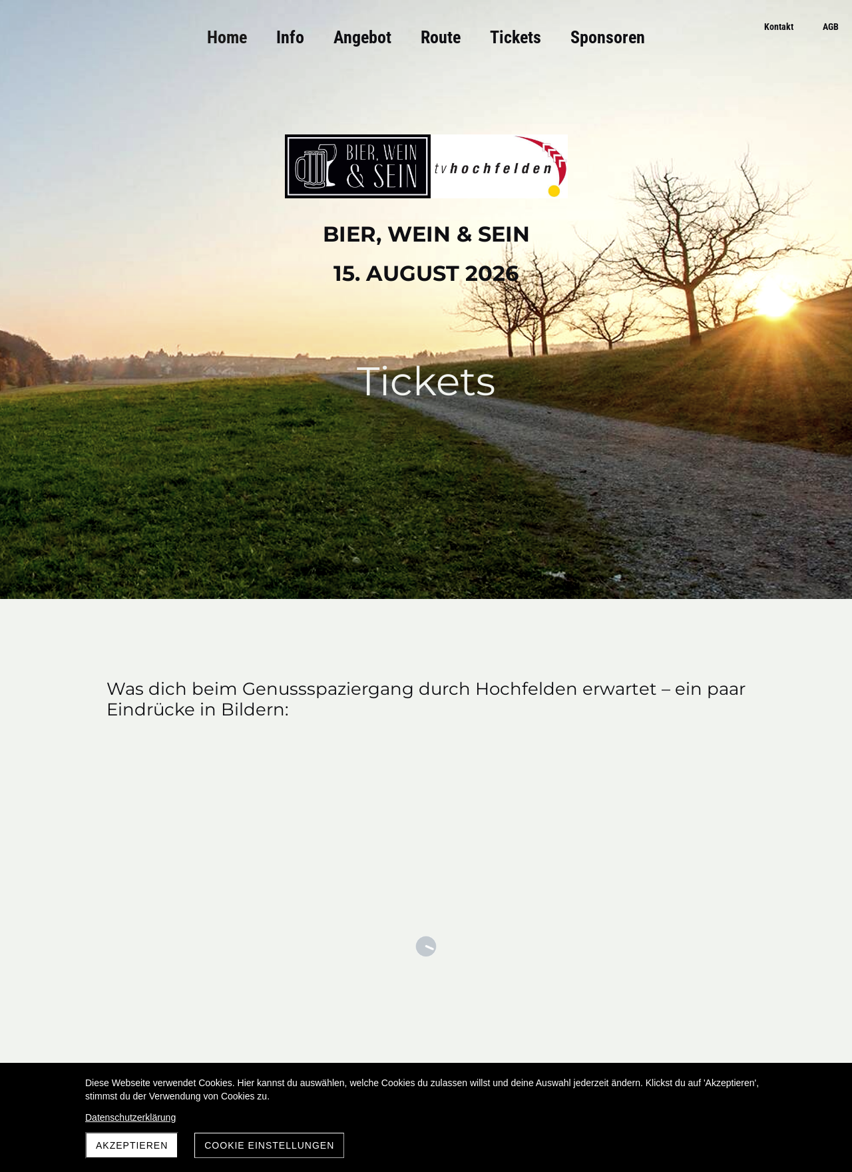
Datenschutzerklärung (130, 1117)
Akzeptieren (132, 1145)
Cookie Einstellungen (269, 1145)
